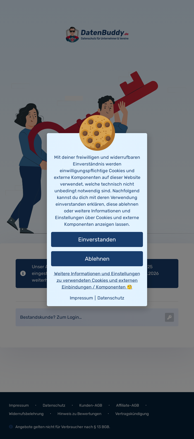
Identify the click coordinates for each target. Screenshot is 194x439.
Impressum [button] (81, 298)
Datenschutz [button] (110, 298)
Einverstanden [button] (97, 239)
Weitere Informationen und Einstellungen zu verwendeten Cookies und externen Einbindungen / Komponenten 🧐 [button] (97, 280)
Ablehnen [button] (97, 258)
